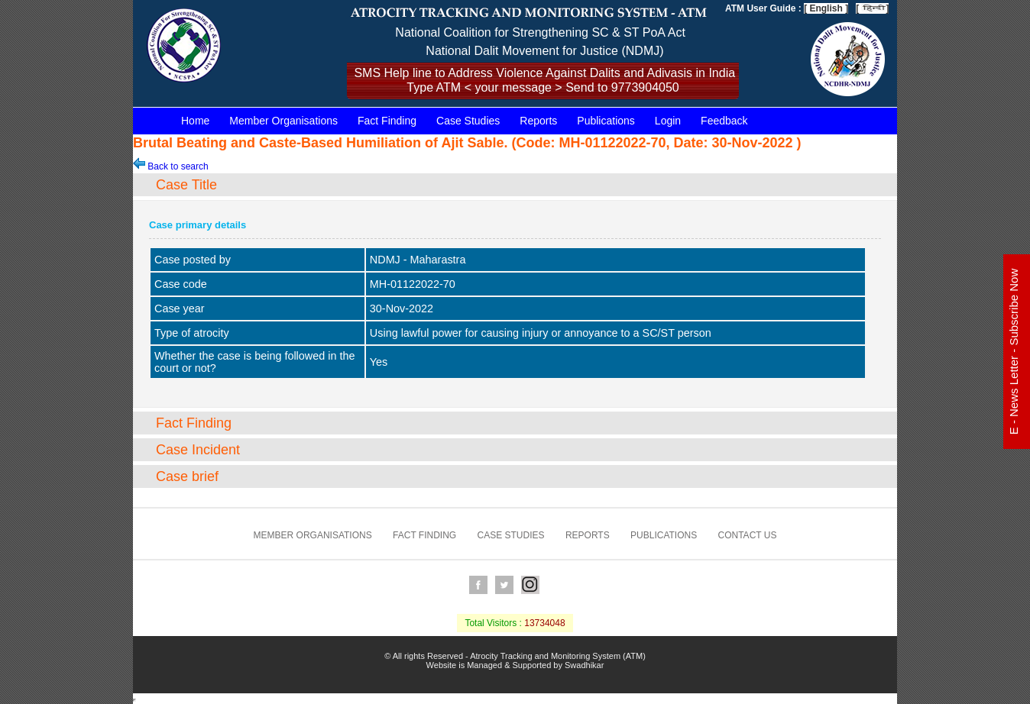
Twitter (504, 585)
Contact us (747, 535)
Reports (538, 121)
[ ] (872, 8)
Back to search (171, 166)
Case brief (187, 476)
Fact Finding (387, 121)
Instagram (530, 585)
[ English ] (826, 8)
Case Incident (198, 449)
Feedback (724, 121)
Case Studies (468, 121)
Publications (606, 121)
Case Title (186, 184)
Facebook (478, 585)
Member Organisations (283, 121)
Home (195, 121)
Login (668, 121)
